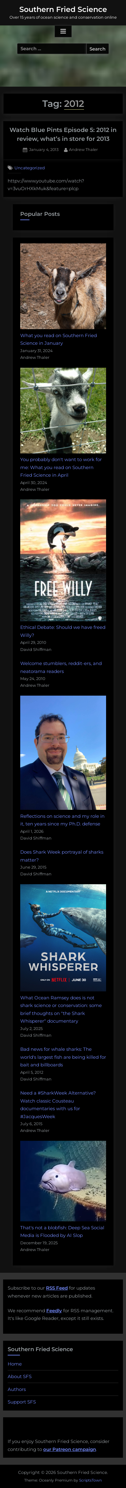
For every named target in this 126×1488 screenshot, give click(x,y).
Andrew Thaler (83, 149)
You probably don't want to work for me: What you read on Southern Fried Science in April (61, 467)
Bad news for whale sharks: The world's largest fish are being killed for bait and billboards (63, 1057)
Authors (17, 1389)
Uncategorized (29, 167)
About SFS (20, 1376)
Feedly (54, 1310)
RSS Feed (57, 1288)
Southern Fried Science (63, 9)
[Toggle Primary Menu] (63, 31)
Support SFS (22, 1402)
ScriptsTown (90, 1480)
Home (15, 1364)
